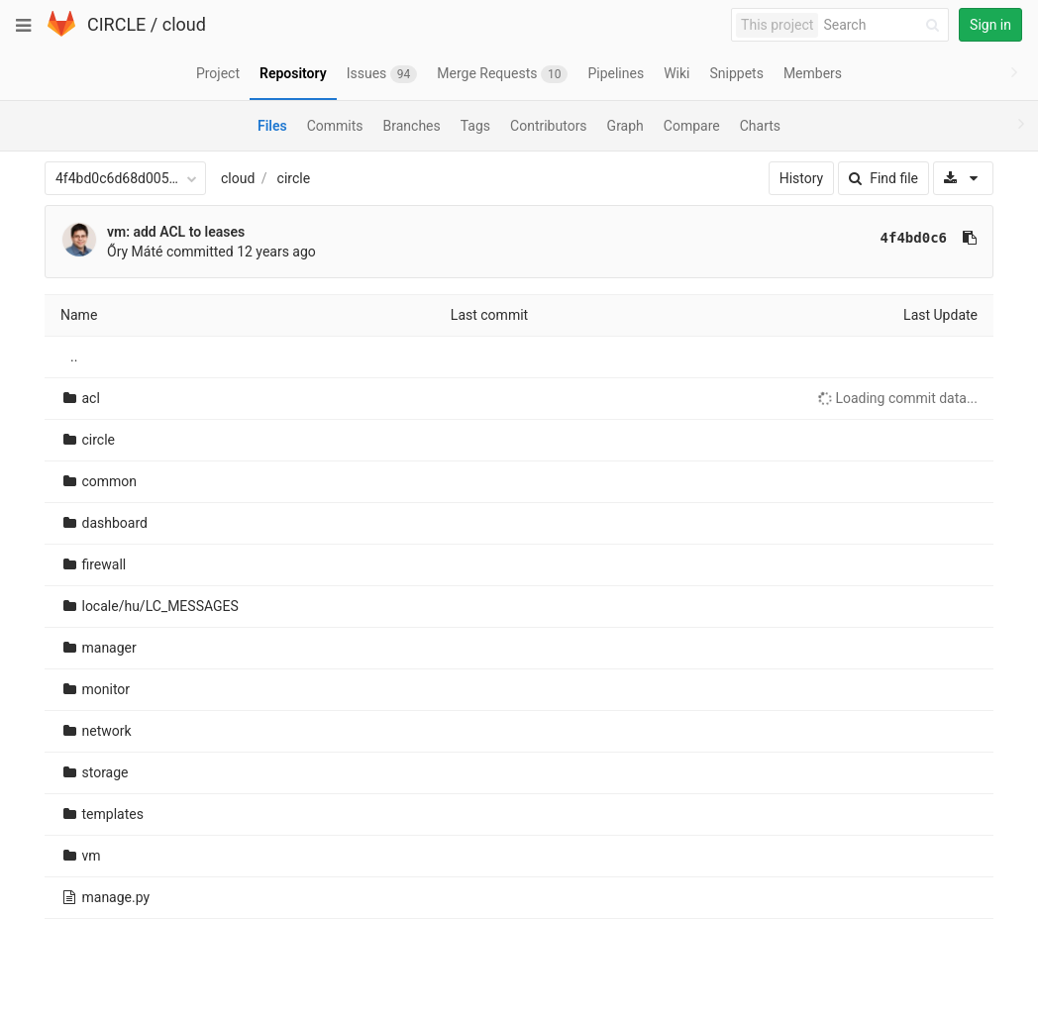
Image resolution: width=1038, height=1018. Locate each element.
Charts (760, 126)
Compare (692, 126)
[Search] (884, 25)
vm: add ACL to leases (176, 232)
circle (294, 178)
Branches (412, 126)
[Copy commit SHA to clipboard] (970, 238)
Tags (475, 126)
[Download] (963, 178)
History (801, 178)
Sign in (990, 25)
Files (272, 126)
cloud (184, 24)
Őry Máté (134, 251)
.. (73, 356)
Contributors (548, 126)
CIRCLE (116, 24)
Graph (625, 126)
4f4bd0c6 (914, 238)
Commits (335, 126)
